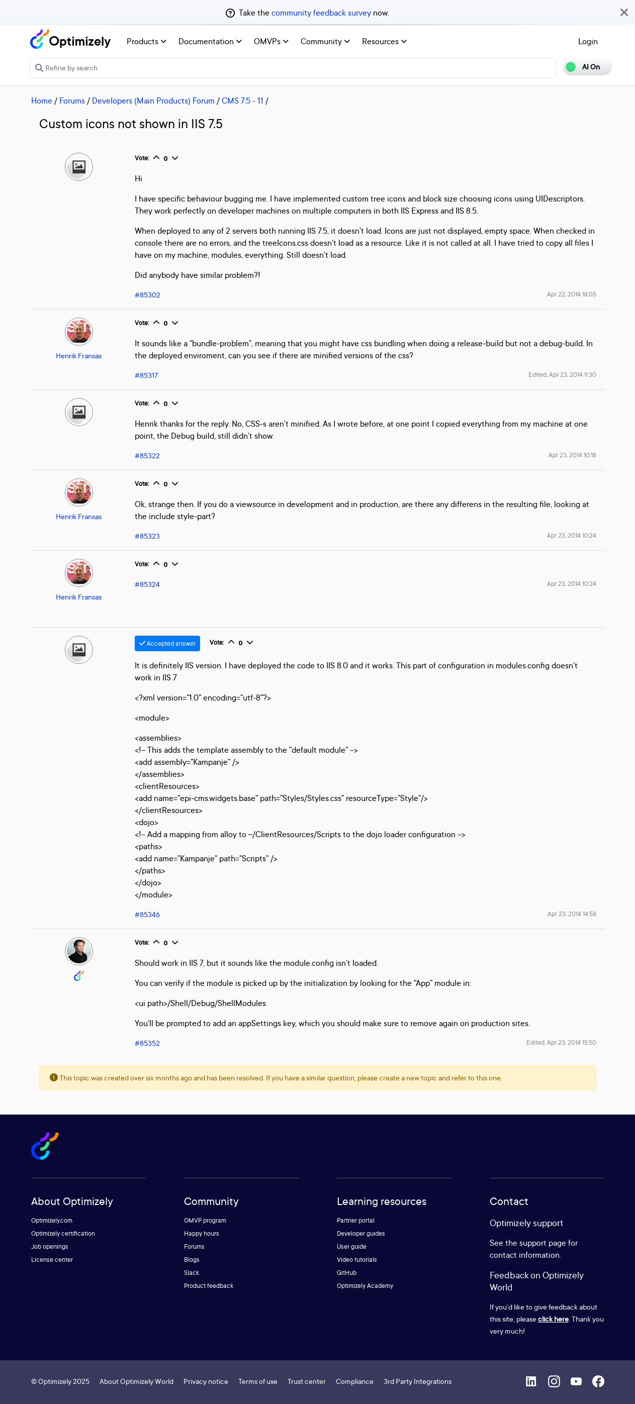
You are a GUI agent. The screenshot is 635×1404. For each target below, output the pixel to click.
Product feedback (208, 1285)
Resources (384, 41)
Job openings (49, 1246)
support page (542, 1242)
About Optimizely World (136, 1381)
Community (325, 41)
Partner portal (356, 1220)
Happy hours (201, 1233)
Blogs (192, 1259)
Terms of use (258, 1381)
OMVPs (271, 41)
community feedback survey (321, 12)
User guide (352, 1246)
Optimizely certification (63, 1233)
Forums (72, 100)
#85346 (147, 914)
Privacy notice (206, 1381)
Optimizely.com (51, 1220)
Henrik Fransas (79, 355)
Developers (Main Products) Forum (153, 100)
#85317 (146, 375)
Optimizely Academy (365, 1285)
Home (41, 100)
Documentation (210, 41)
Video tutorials (357, 1259)
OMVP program (205, 1220)
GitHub (346, 1272)
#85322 (147, 455)
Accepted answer (167, 643)
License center (52, 1259)
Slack (191, 1272)
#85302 (147, 294)
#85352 (147, 1043)
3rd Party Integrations (417, 1381)
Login (588, 41)
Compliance (355, 1381)
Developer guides (361, 1233)
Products (146, 41)
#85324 (147, 584)
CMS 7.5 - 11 (242, 100)
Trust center (307, 1381)
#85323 (147, 536)
